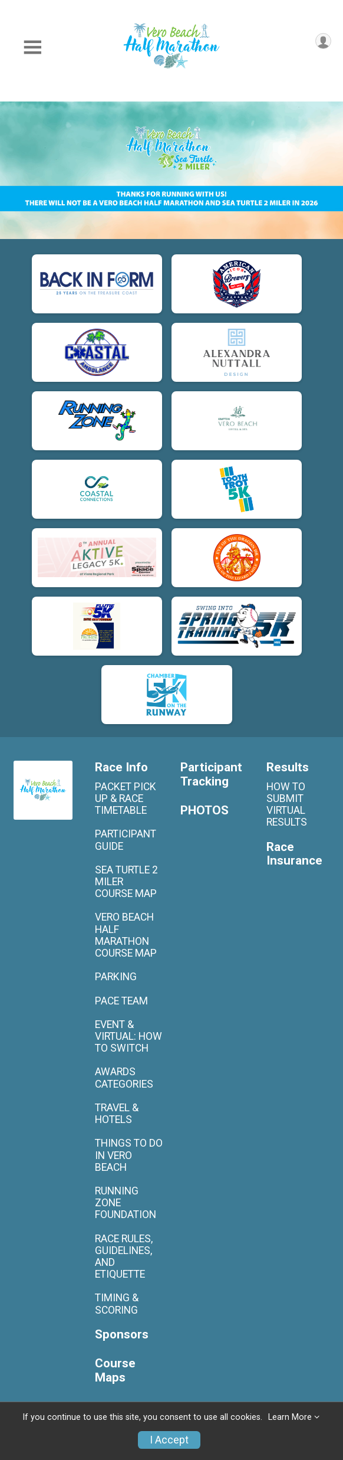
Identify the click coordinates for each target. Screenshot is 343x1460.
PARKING (116, 977)
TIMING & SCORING (116, 1303)
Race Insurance (294, 854)
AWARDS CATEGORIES (124, 1077)
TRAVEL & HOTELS (116, 1113)
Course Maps (115, 1370)
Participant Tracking (211, 774)
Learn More (290, 1417)
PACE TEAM (121, 1001)
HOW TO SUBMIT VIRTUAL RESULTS (286, 805)
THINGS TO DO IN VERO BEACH (129, 1155)
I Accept (169, 1440)
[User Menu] (323, 41)
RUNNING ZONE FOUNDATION (125, 1202)
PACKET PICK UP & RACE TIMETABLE (125, 798)
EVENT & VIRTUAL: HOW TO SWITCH (128, 1036)
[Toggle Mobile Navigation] (32, 47)
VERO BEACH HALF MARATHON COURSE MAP (126, 935)
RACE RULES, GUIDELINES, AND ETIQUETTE (124, 1257)
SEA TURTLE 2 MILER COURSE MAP (126, 881)
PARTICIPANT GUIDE (125, 840)
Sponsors (122, 1334)
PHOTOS (204, 810)
